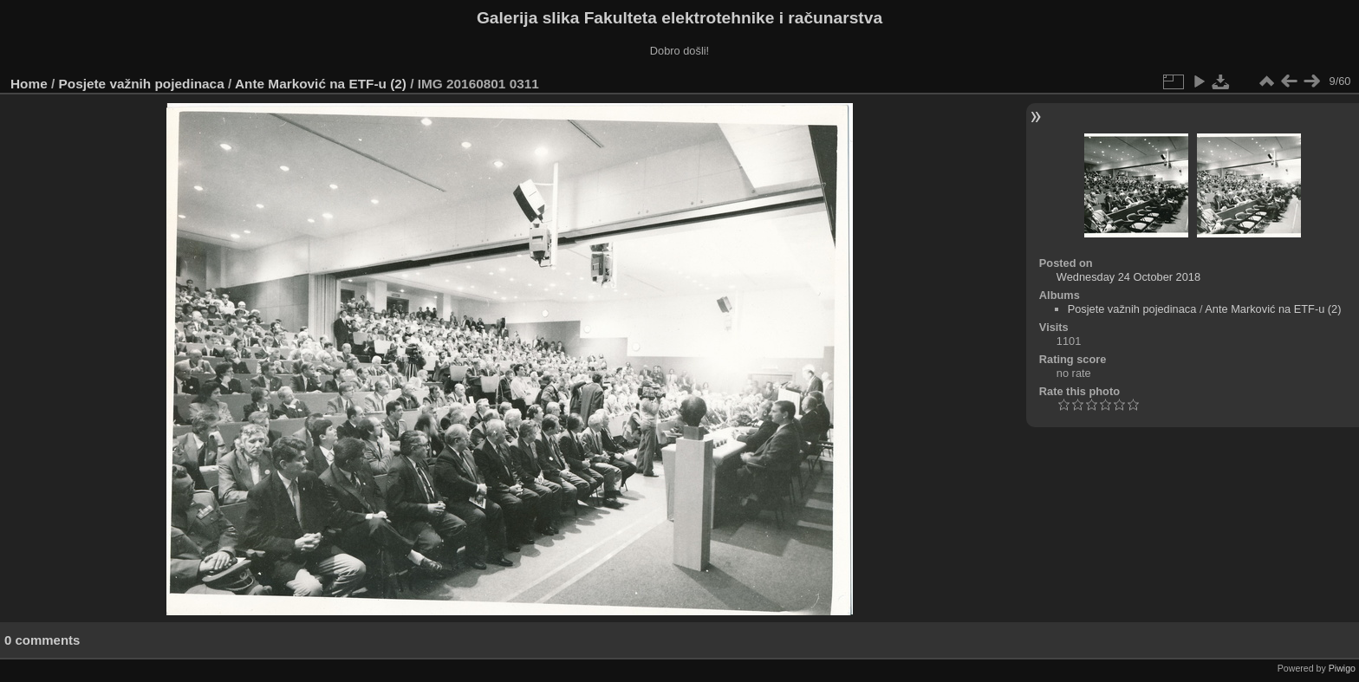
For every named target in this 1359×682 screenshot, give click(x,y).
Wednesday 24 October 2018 (1128, 276)
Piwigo (1342, 668)
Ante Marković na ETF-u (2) (320, 83)
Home (29, 83)
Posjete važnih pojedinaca (141, 83)
